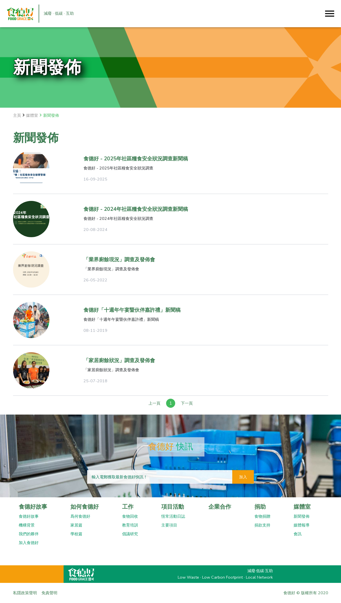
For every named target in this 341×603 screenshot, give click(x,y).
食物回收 (130, 516)
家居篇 (76, 525)
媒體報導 (301, 525)
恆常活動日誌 (173, 516)
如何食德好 (84, 507)
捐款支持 (262, 525)
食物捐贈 (262, 516)
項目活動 (172, 507)
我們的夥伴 (29, 534)
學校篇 (76, 534)
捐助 (260, 507)
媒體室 (302, 507)
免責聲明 (49, 593)
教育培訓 (130, 525)
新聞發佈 (301, 516)
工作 (127, 507)
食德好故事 (33, 507)
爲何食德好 (80, 516)
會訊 (298, 534)
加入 (243, 477)
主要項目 (169, 525)
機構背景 (27, 525)
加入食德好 (29, 542)
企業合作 (219, 507)
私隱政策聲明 (25, 593)
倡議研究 (130, 534)
